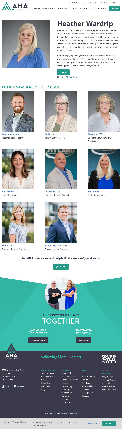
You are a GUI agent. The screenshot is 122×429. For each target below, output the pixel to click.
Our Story (86, 373)
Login (91, 3)
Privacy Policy (48, 413)
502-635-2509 (74, 3)
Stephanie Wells (96, 134)
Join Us (114, 8)
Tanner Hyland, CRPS (56, 245)
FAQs (43, 389)
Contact (100, 8)
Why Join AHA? (48, 373)
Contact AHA (38, 340)
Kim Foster (94, 191)
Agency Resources (82, 8)
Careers (85, 396)
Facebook (19, 386)
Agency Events (109, 383)
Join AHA (61, 266)
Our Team (86, 383)
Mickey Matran (53, 191)
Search (116, 3)
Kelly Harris (51, 134)
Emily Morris (8, 245)
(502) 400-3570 (70, 77)
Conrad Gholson (10, 134)
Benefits (66, 370)
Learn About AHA (50, 370)
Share (105, 3)
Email (63, 72)
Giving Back (87, 392)
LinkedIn (6, 386)
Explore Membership (43, 8)
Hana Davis (8, 191)
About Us (63, 8)
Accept (109, 423)
